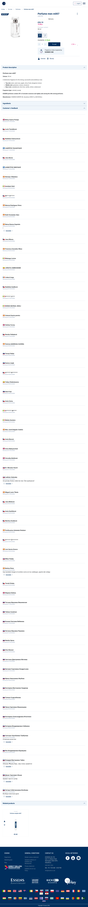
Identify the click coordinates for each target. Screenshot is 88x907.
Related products (9, 803)
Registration (8, 857)
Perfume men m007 (29, 9)
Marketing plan (8, 860)
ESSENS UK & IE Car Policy (30, 869)
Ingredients (7, 103)
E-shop (3, 9)
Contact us (49, 853)
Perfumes (18, 9)
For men (10, 9)
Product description (10, 67)
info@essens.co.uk (50, 870)
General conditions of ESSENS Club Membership (30, 861)
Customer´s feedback (10, 108)
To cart (54, 44)
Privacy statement (29, 866)
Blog (6, 862)
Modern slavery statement (32, 857)
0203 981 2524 (49, 865)
